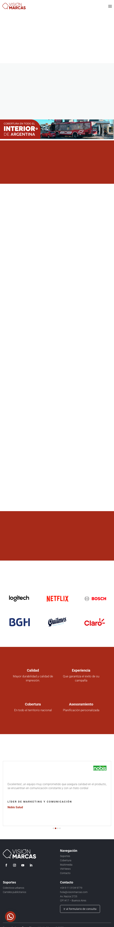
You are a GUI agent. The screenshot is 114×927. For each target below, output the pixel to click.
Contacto (65, 873)
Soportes (65, 856)
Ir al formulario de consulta (80, 909)
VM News (65, 868)
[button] (53, 828)
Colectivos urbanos (13, 887)
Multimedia (66, 864)
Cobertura (65, 860)
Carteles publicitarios (14, 892)
